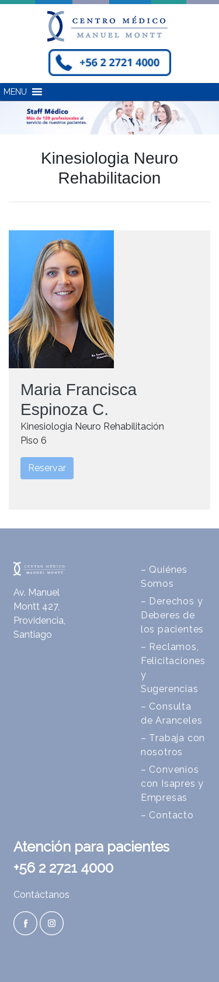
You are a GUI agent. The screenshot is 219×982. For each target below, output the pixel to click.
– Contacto (167, 815)
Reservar (47, 467)
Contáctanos (41, 894)
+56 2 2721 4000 (63, 867)
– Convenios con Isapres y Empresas (172, 783)
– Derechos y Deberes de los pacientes (172, 615)
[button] (15, 92)
